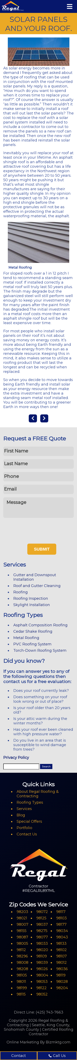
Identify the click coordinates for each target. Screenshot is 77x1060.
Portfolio (24, 828)
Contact (18, 1055)
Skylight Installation (31, 605)
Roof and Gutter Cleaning (37, 586)
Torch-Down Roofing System (40, 650)
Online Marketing (23, 1042)
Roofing (20, 592)
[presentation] (34, 529)
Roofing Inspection (30, 598)
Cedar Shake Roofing (32, 631)
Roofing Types (30, 802)
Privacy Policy (16, 757)
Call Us (57, 1055)
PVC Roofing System (32, 644)
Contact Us (27, 834)
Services (24, 809)
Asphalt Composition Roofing (40, 625)
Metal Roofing (26, 638)
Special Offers (29, 821)
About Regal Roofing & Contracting (38, 793)
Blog (21, 815)
